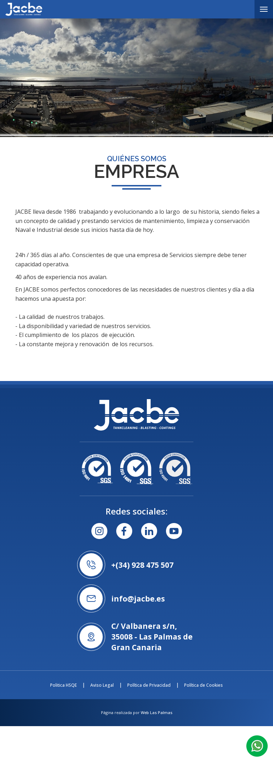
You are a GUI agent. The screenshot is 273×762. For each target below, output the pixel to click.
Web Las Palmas (156, 712)
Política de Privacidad (149, 685)
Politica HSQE (63, 685)
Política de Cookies (203, 685)
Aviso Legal (102, 685)
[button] (257, 745)
